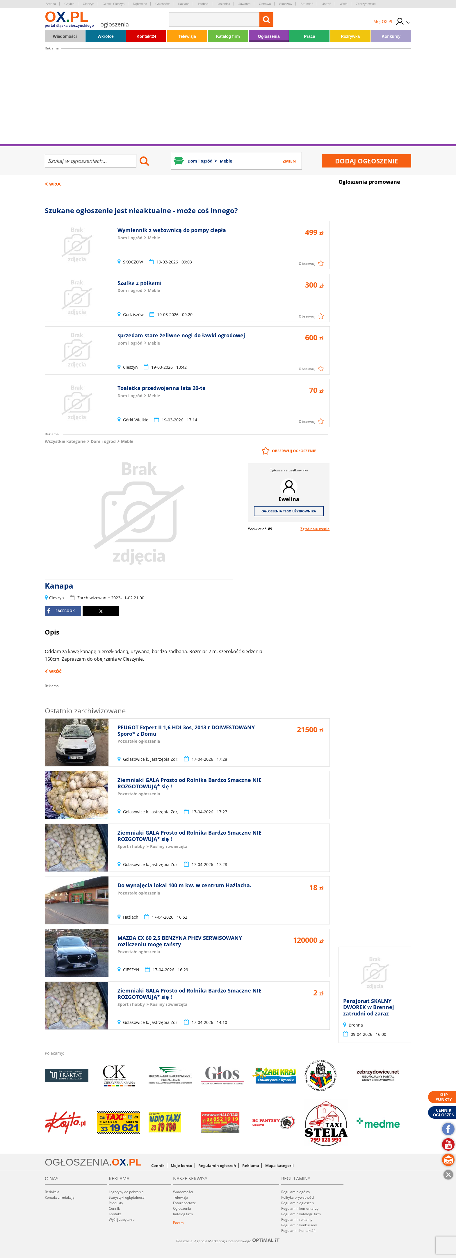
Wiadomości (65, 36)
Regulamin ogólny (295, 1191)
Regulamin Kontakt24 (298, 1230)
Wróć (55, 184)
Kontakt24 (146, 36)
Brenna (51, 4)
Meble (127, 441)
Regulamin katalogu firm (301, 1213)
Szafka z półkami (139, 282)
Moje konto (181, 1165)
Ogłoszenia (269, 36)
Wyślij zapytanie (122, 1219)
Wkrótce (106, 36)
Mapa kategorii (279, 1165)
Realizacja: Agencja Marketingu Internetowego (228, 1240)
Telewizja (187, 36)
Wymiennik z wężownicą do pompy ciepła (171, 230)
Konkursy (391, 36)
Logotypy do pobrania (126, 1191)
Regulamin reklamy (296, 1219)
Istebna (203, 4)
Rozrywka (350, 36)
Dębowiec (140, 4)
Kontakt (115, 1213)
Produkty (116, 1202)
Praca (309, 36)
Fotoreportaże (184, 1202)
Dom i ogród (103, 441)
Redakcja (52, 1191)
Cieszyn (88, 4)
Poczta (178, 1222)
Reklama (250, 1165)
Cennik (158, 1165)
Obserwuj (307, 263)
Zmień (289, 161)
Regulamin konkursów (299, 1225)
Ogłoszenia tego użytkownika (288, 511)
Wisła (344, 4)
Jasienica (223, 4)
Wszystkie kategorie (65, 441)
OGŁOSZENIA (77, 1162)
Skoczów (285, 4)
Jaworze (244, 4)
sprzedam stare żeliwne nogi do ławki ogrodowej (181, 335)
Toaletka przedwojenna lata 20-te (161, 387)
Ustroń (326, 4)
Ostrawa (265, 4)
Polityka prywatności (297, 1197)
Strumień (306, 4)
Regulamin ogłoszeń (217, 1165)
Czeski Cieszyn (113, 4)
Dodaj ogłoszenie (366, 160)
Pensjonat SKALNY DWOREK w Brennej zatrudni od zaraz (368, 1007)
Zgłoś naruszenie (314, 528)
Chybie (69, 4)
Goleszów (162, 4)
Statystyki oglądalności (127, 1197)
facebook (61, 611)
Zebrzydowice (366, 4)
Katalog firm (228, 36)
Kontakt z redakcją (59, 1197)
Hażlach (184, 4)
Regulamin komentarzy (299, 1208)
